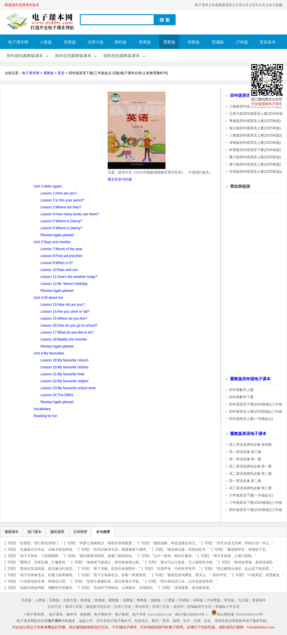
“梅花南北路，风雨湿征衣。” (188, 549)
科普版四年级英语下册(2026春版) (255, 150)
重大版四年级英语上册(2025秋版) (255, 157)
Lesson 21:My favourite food (62, 374)
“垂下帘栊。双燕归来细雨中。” (116, 569)
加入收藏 (275, 5)
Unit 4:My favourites (49, 353)
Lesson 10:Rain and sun (59, 270)
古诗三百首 (122, 607)
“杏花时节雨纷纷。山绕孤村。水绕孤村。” (125, 588)
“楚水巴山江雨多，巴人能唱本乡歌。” (188, 562)
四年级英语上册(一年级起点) (251, 419)
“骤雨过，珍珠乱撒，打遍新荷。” (44, 562)
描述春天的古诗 (98, 607)
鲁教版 (145, 42)
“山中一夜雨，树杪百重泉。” (174, 556)
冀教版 (169, 42)
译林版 (198, 600)
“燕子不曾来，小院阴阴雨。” (41, 556)
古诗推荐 (80, 532)
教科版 (121, 42)
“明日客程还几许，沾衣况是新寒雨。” (188, 581)
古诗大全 (242, 5)
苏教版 (70, 42)
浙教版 (193, 42)
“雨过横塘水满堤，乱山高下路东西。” (245, 569)
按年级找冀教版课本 (25, 56)
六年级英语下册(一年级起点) (251, 495)
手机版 (26, 600)
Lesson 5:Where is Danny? (61, 221)
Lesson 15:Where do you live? (64, 318)
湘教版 (155, 600)
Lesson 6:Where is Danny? (61, 228)
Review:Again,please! (57, 235)
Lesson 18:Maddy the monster (64, 339)
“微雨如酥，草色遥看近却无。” (176, 543)
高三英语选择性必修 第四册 (250, 445)
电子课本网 (18, 42)
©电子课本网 (34, 614)
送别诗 (178, 607)
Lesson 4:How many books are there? (70, 214)
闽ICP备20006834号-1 (191, 614)
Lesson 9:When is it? (57, 263)
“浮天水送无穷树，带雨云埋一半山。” (245, 543)
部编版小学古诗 (227, 607)
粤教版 (142, 600)
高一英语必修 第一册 (245, 459)
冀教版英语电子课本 (248, 434)
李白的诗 (142, 607)
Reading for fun (45, 416)
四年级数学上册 (241, 390)
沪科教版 (213, 600)
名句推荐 (103, 532)
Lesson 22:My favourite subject (64, 381)
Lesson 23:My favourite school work (68, 388)
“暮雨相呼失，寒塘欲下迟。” (248, 549)
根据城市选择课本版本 (22, 5)
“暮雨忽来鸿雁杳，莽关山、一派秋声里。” (198, 575)
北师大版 (95, 42)
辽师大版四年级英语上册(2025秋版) (256, 114)
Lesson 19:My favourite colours (65, 360)
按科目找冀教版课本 (73, 56)
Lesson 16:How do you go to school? (69, 325)
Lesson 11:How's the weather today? (69, 277)
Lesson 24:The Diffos (57, 395)
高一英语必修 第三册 (245, 452)
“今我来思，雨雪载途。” (265, 575)
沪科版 (242, 42)
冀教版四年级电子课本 (250, 379)
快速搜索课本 (221, 5)
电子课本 (202, 5)
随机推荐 (57, 532)
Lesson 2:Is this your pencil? (62, 200)
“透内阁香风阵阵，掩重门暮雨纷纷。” (108, 556)
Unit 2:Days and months (52, 242)
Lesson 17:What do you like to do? (67, 332)
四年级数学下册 (241, 397)
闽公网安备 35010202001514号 (237, 614)
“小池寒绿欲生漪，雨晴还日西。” (44, 581)
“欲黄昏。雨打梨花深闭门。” (41, 543)
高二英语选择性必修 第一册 (250, 466)
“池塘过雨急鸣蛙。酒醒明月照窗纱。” (48, 588)
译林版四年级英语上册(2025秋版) (255, 143)
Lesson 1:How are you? (59, 193)
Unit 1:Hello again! (48, 186)
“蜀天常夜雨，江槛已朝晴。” (234, 556)
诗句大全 (259, 5)
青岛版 (229, 600)
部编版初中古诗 (199, 607)
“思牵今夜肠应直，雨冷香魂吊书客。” (115, 581)
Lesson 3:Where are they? (61, 207)
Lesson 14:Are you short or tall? (65, 312)
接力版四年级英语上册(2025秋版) (255, 164)
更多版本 (268, 42)
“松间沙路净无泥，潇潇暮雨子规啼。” (121, 549)
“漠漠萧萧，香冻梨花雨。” (193, 588)
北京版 (243, 600)
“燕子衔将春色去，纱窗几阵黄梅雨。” (48, 575)
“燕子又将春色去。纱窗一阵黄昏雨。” (121, 575)
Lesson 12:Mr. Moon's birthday (64, 284)
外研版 (184, 600)
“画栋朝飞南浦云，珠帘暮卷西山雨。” (115, 562)
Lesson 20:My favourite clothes (64, 367)
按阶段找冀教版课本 (121, 56)
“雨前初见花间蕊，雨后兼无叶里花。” (48, 569)
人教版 (46, 42)
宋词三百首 (161, 607)
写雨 (11, 543)
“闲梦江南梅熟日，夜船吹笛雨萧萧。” (108, 543)
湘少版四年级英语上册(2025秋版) (255, 128)
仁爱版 (170, 600)
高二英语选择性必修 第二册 (250, 474)
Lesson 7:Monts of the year (61, 249)
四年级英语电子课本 (248, 95)
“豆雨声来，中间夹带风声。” (178, 569)
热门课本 (34, 532)
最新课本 (12, 532)
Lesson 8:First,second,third (61, 256)
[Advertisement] (53, 132)
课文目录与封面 (120, 179)
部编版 (218, 42)
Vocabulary (42, 409)
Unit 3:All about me (48, 298)
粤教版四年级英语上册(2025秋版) (255, 121)
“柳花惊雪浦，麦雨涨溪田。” (255, 562)
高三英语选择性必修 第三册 (250, 488)
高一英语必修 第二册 (245, 481)
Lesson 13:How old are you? (62, 305)
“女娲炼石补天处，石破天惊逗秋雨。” (48, 549)
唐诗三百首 (73, 607)
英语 (61, 73)
